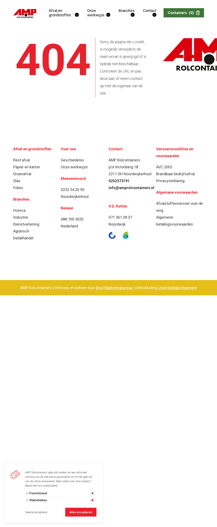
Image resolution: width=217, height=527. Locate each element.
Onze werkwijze (95, 12)
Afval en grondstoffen (60, 12)
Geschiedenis (72, 160)
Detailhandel (23, 238)
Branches (127, 10)
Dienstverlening (26, 224)
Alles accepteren (80, 512)
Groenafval (22, 174)
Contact (149, 10)
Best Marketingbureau (114, 288)
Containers (184, 12)
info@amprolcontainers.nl (131, 188)
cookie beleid (50, 485)
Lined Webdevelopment (177, 288)
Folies (18, 188)
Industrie (20, 217)
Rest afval (21, 160)
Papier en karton (26, 167)
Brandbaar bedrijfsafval (175, 174)
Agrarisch (21, 231)
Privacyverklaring (170, 181)
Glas (17, 181)
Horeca (19, 210)
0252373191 (119, 181)
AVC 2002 (164, 167)
